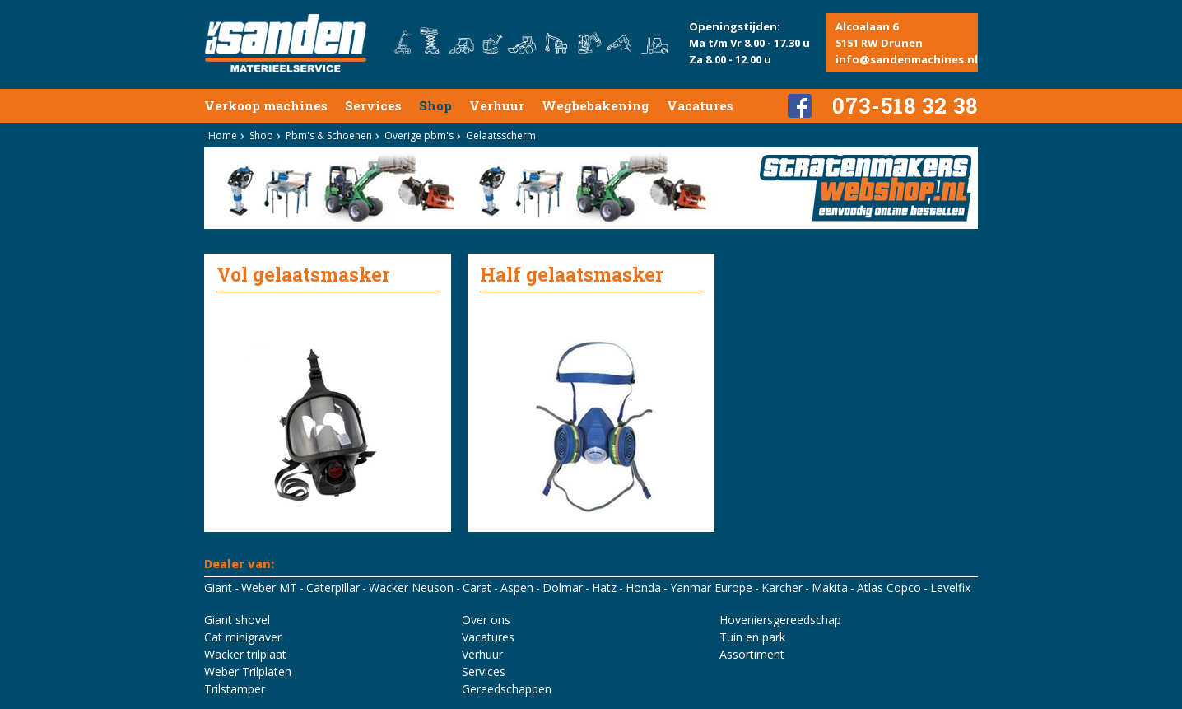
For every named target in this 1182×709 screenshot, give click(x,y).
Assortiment (751, 654)
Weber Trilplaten (247, 671)
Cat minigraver (243, 637)
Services (373, 105)
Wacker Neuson (411, 587)
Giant (218, 587)
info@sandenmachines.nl (906, 59)
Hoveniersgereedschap (780, 619)
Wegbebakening (595, 105)
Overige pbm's (419, 135)
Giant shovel (237, 619)
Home (222, 135)
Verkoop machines (266, 105)
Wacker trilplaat (245, 654)
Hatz (604, 587)
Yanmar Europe (711, 587)
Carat (477, 587)
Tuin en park (752, 637)
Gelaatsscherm (501, 135)
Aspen (516, 587)
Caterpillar (333, 587)
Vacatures (700, 105)
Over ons (486, 619)
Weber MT (269, 587)
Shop (435, 105)
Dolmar (562, 587)
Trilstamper (234, 689)
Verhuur (496, 105)
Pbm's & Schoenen (329, 135)
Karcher (782, 587)
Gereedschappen (506, 689)
